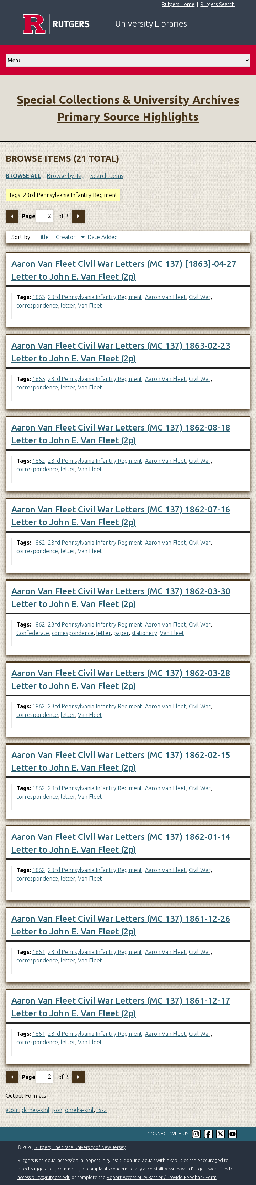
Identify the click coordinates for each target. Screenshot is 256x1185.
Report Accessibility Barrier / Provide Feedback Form (162, 1177)
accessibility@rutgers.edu (43, 1177)
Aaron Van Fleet (165, 297)
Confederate (32, 633)
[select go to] (128, 60)
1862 (38, 460)
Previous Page (12, 216)
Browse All (23, 176)
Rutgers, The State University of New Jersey (80, 1147)
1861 (38, 952)
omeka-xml (79, 1110)
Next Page (78, 216)
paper (121, 633)
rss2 (101, 1110)
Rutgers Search (217, 4)
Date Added (102, 237)
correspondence (37, 305)
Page (37, 216)
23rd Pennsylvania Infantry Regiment (95, 297)
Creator (66, 237)
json (57, 1110)
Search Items (106, 176)
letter (68, 305)
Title (43, 237)
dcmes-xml (35, 1110)
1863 (38, 297)
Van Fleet (90, 305)
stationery (144, 633)
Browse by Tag (66, 176)
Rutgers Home (178, 4)
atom (12, 1110)
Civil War (199, 297)
